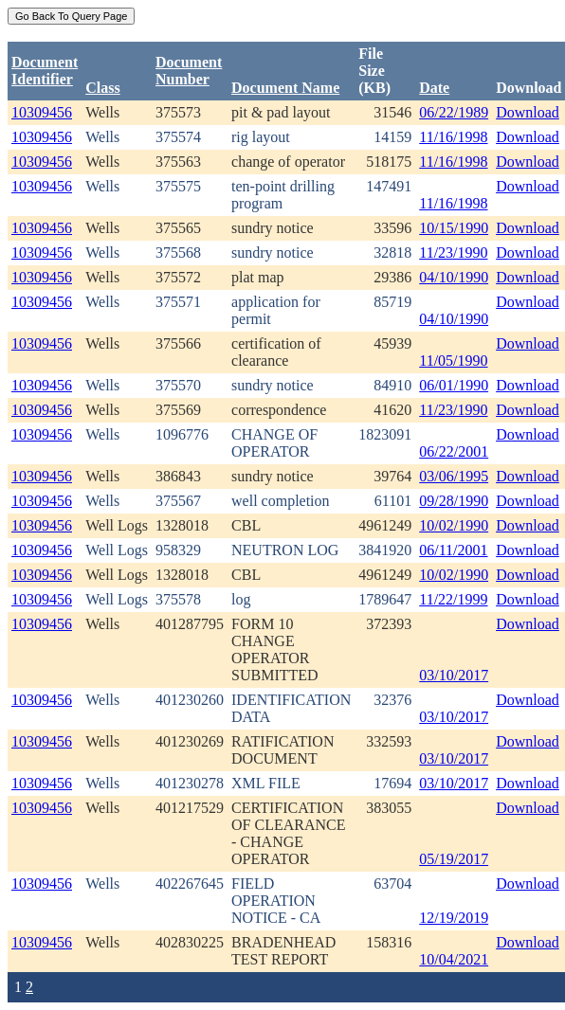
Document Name (285, 88)
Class (102, 88)
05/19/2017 (453, 859)
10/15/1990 (453, 228)
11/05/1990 (453, 360)
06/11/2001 (453, 550)
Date (434, 88)
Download (527, 112)
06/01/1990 (453, 385)
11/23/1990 (453, 252)
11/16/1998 (453, 137)
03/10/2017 (453, 675)
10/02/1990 (453, 525)
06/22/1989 (453, 112)
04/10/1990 (453, 277)
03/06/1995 (453, 476)
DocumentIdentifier (44, 70)
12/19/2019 (453, 918)
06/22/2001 (453, 451)
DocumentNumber (188, 70)
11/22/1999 (453, 599)
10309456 (41, 112)
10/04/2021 (453, 959)
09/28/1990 (453, 501)
